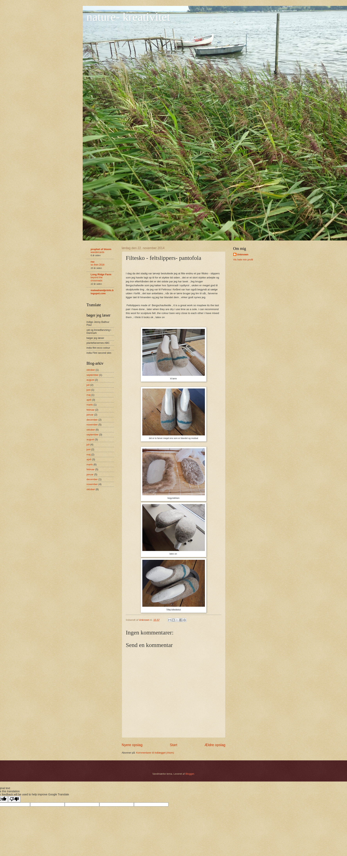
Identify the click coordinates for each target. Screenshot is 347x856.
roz (92, 261)
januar (90, 414)
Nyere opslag (132, 745)
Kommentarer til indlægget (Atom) (155, 752)
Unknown (242, 254)
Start (173, 745)
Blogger (190, 773)
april (89, 399)
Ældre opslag (214, 745)
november (92, 424)
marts (90, 404)
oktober (91, 369)
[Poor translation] (14, 799)
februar (91, 409)
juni (89, 389)
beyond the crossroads (96, 279)
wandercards (97, 252)
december (92, 419)
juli (88, 384)
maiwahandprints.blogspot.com (102, 292)
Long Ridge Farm (101, 274)
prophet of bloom (101, 249)
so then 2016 (98, 264)
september (93, 374)
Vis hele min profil (243, 259)
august (90, 379)
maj (89, 394)
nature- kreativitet (128, 16)
